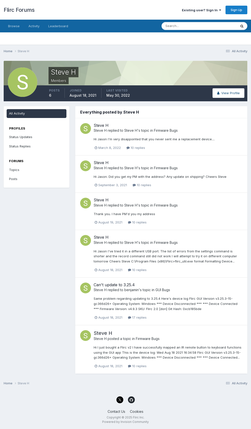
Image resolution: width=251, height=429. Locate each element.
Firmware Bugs (166, 130)
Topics (14, 170)
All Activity (17, 113)
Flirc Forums (19, 10)
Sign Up (236, 10)
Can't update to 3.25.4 (114, 284)
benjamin (131, 290)
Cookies (136, 411)
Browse (14, 26)
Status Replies (20, 146)
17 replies (137, 317)
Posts (13, 179)
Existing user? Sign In (201, 10)
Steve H (101, 125)
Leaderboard (58, 26)
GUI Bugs (162, 290)
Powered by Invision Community (125, 422)
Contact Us (116, 411)
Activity (33, 26)
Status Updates (20, 137)
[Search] (183, 26)
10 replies (135, 148)
